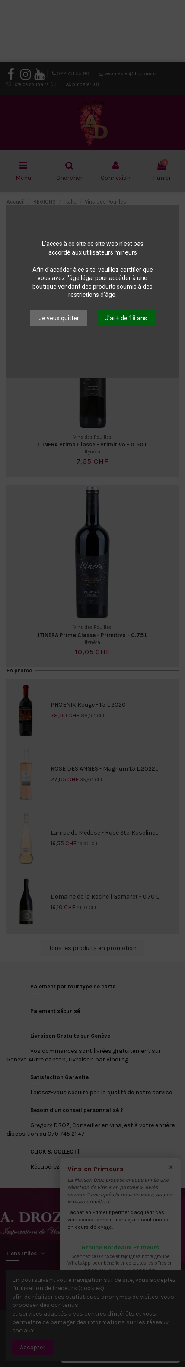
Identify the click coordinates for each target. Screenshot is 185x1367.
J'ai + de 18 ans (126, 318)
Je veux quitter (58, 318)
